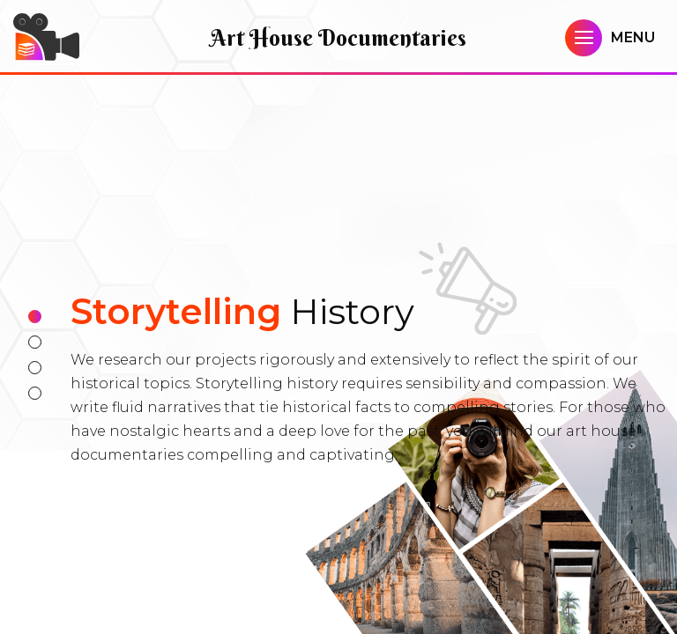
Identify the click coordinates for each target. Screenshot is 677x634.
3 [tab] (34, 367)
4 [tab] (34, 393)
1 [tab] (34, 316)
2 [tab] (34, 342)
